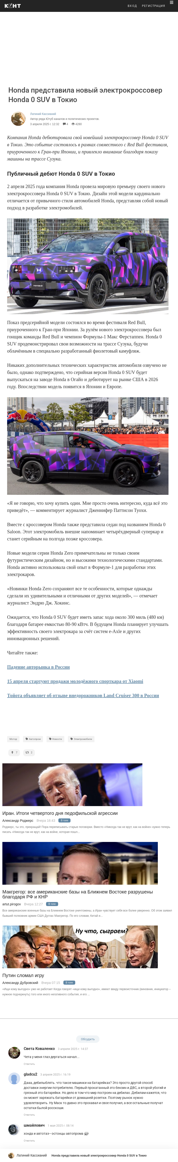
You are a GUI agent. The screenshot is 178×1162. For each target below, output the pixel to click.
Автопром (33, 739)
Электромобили (81, 739)
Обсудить (88, 1039)
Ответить (29, 1064)
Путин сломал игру (23, 975)
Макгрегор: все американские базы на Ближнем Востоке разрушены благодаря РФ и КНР (77, 894)
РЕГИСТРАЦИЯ (153, 6)
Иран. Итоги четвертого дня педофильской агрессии (60, 813)
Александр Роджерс (17, 820)
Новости (55, 739)
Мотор (13, 739)
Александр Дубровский (20, 983)
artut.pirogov (11, 904)
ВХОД (132, 6)
